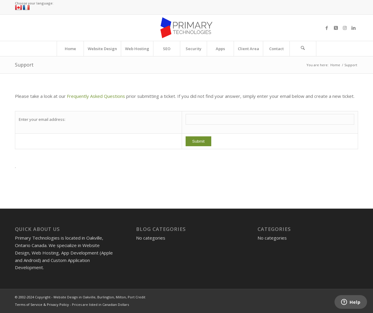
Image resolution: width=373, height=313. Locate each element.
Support (24, 64)
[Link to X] (335, 27)
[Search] (302, 48)
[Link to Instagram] (344, 27)
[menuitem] (70, 48)
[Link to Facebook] (326, 27)
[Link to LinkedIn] (353, 27)
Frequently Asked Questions (96, 96)
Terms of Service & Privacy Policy (42, 304)
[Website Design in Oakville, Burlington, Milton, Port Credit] (186, 28)
